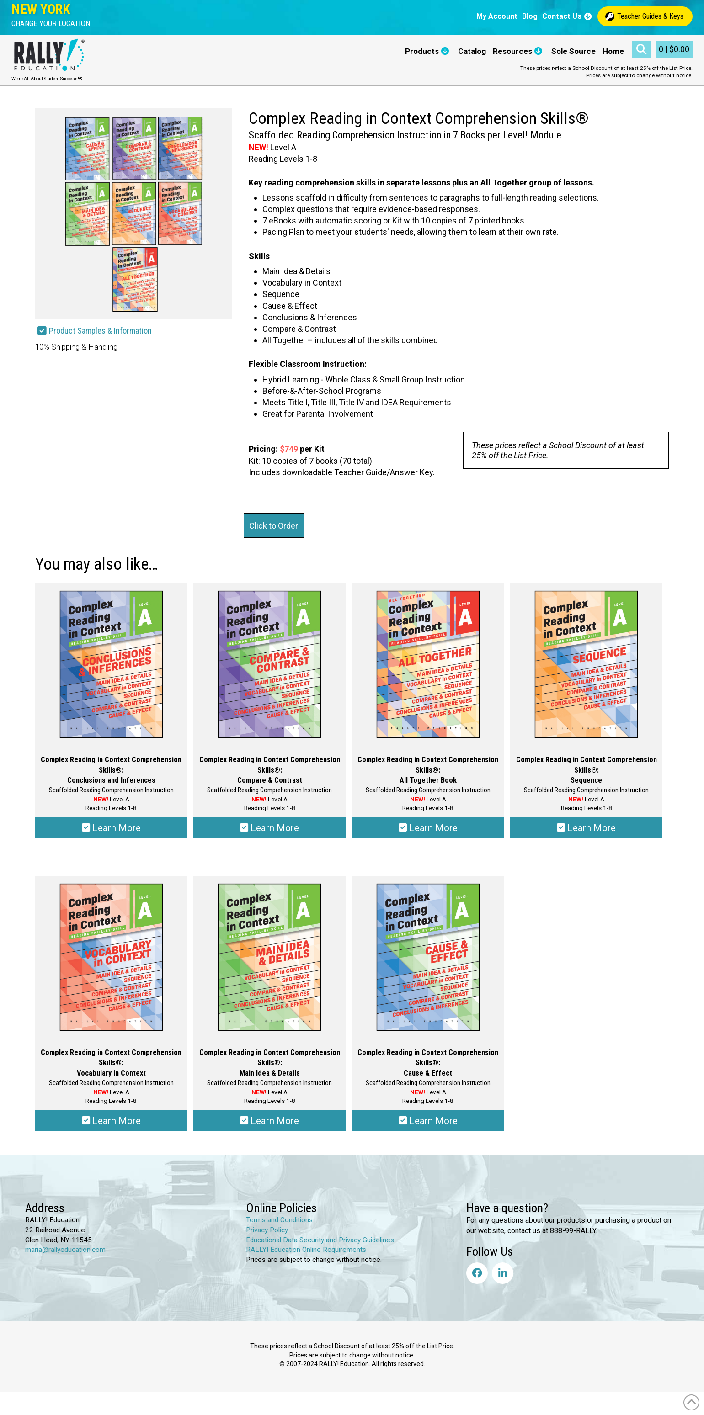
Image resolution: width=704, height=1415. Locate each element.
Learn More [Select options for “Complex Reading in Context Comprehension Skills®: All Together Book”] (428, 827)
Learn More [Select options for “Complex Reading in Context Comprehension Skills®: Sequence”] (586, 827)
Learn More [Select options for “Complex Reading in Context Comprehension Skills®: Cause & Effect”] (428, 1120)
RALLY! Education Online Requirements (306, 1249)
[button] (50, 23)
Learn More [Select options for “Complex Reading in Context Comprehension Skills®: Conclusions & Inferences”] (111, 827)
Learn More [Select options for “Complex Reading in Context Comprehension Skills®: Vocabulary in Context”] (111, 1120)
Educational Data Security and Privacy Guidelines (320, 1240)
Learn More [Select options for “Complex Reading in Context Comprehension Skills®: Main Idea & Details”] (269, 1120)
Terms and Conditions (279, 1220)
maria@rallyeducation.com (65, 1249)
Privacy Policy (267, 1230)
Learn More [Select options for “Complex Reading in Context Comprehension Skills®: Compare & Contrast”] (269, 827)
